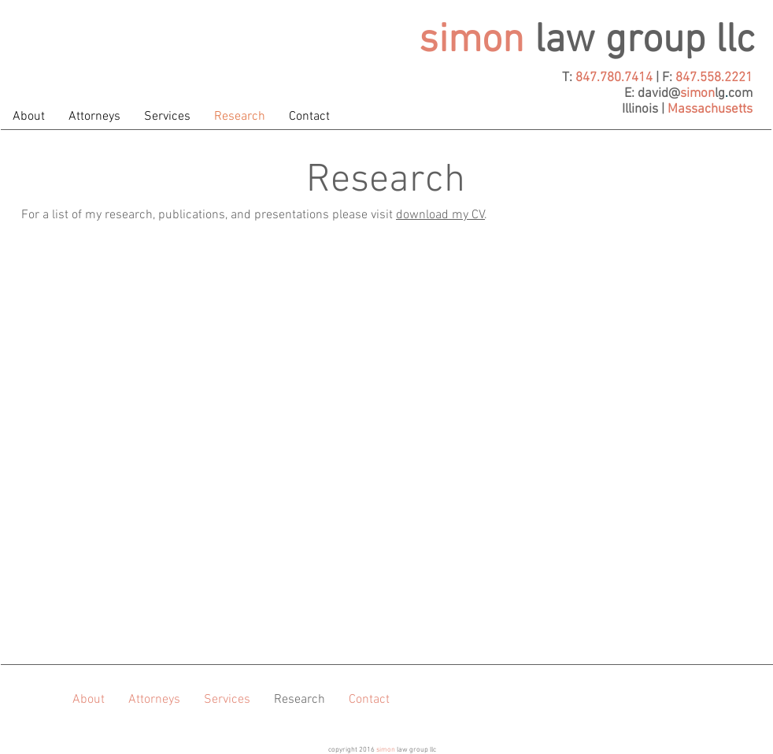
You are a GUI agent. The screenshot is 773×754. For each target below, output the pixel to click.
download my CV (440, 215)
